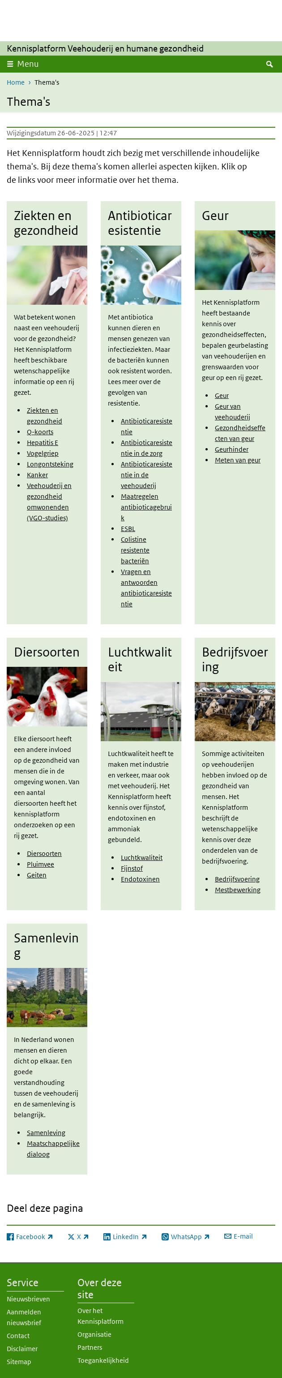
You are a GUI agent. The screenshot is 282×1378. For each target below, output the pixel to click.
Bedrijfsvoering (237, 879)
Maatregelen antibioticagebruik (146, 507)
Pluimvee (40, 864)
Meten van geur (238, 460)
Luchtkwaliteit (141, 857)
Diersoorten (44, 853)
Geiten (37, 874)
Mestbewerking (238, 890)
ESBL (128, 528)
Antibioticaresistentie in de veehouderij (146, 475)
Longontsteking (50, 464)
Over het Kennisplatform (100, 1315)
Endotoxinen (140, 879)
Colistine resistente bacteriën (135, 550)
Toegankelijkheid (103, 1359)
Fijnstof (132, 868)
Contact (18, 1334)
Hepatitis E (42, 442)
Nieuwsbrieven (28, 1298)
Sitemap (19, 1360)
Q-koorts (40, 432)
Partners (89, 1346)
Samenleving (46, 1132)
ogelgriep (44, 453)
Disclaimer (22, 1347)
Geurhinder (231, 449)
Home (16, 82)
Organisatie (94, 1333)
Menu (28, 64)
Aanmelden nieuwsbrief (24, 1316)
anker (39, 475)
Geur (222, 395)
